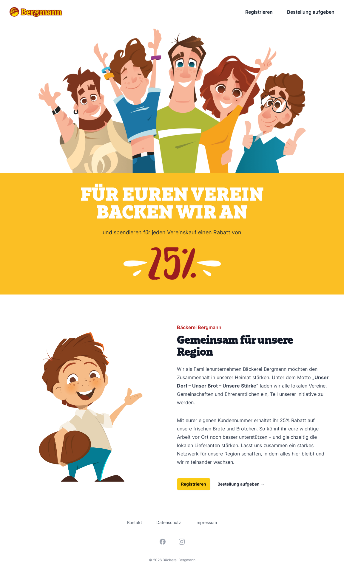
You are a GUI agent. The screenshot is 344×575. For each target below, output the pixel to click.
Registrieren (259, 12)
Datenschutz (168, 522)
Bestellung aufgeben (310, 12)
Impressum (206, 522)
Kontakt (134, 522)
